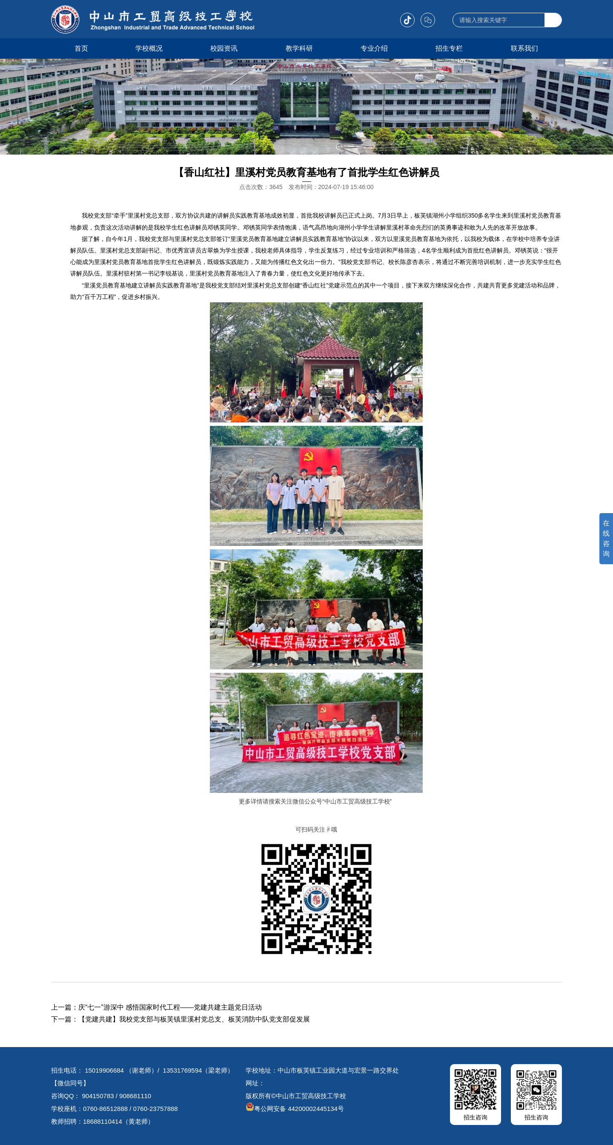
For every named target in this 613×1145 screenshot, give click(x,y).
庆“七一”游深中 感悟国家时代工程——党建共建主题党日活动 (170, 1007)
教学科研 (299, 48)
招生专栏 (449, 48)
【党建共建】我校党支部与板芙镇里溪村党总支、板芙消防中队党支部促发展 (194, 1019)
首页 (81, 48)
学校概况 (149, 48)
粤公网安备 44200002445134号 (295, 1108)
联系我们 (524, 48)
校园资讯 (224, 48)
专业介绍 (374, 48)
